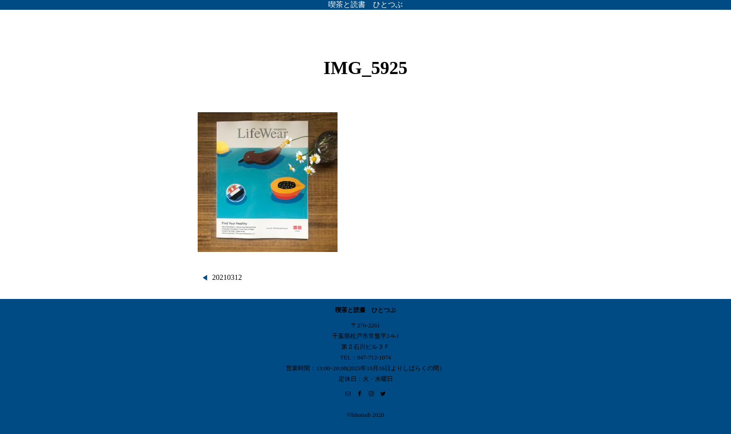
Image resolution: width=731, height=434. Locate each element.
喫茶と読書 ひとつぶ (365, 4)
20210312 (227, 277)
